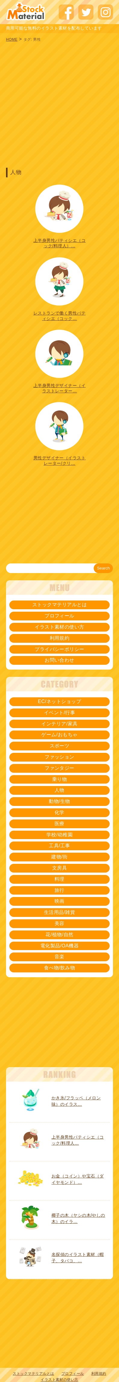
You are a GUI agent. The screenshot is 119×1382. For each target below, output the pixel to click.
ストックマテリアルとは (59, 604)
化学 (59, 812)
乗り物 (59, 779)
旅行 (59, 890)
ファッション (59, 756)
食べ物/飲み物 (59, 967)
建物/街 (59, 856)
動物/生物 (59, 801)
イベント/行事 (59, 712)
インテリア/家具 (59, 723)
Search (103, 568)
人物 (59, 790)
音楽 (59, 956)
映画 (59, 901)
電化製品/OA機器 (59, 945)
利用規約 (60, 638)
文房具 (59, 867)
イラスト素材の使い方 (59, 626)
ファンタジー (59, 768)
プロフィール (59, 615)
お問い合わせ (59, 660)
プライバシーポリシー (59, 649)
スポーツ (60, 745)
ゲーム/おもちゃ (59, 734)
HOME (11, 39)
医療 (59, 823)
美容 (59, 923)
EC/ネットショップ (59, 701)
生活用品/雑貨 (59, 912)
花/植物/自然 (59, 934)
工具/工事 (59, 845)
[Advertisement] (56, 103)
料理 (59, 879)
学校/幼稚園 (59, 834)
